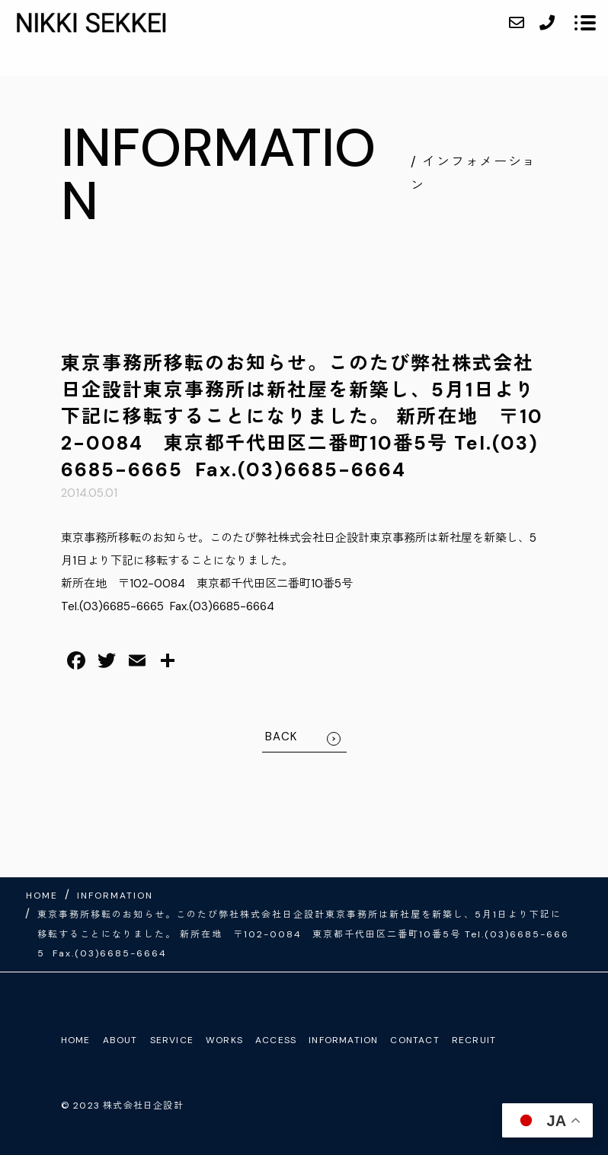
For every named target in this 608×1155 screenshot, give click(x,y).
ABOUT (120, 1040)
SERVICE (172, 1040)
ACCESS (275, 1040)
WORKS (224, 1040)
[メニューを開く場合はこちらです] (585, 23)
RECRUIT (474, 1040)
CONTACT (414, 1040)
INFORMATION (343, 1040)
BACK (281, 736)
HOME (76, 1040)
